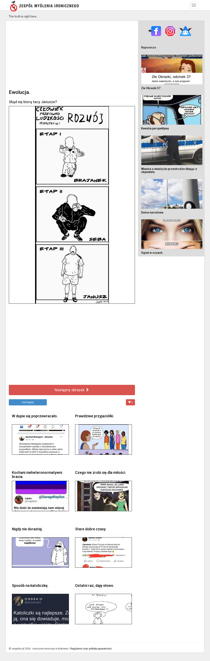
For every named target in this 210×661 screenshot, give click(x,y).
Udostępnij (28, 402)
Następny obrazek (72, 390)
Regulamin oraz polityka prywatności (91, 648)
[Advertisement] (72, 54)
